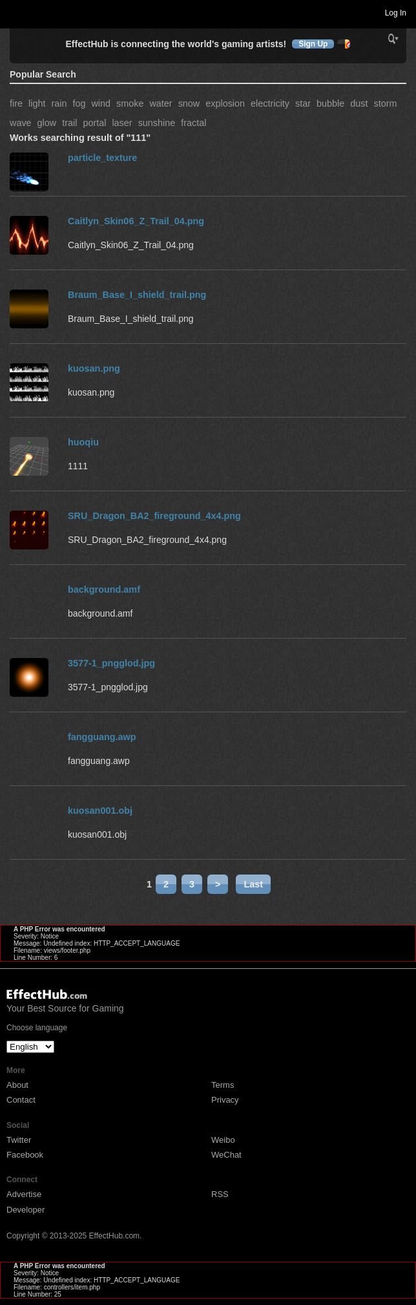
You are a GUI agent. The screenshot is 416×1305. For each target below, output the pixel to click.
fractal (193, 123)
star (303, 103)
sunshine (157, 123)
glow (47, 123)
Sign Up (313, 43)
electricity (270, 103)
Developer (25, 1210)
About (17, 1085)
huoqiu (83, 442)
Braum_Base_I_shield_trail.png (137, 295)
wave (21, 123)
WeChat (226, 1155)
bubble (330, 103)
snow (189, 103)
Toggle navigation (15, 12)
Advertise (23, 1194)
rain (59, 103)
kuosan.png (94, 368)
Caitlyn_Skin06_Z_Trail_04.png (136, 221)
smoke (129, 103)
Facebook (24, 1155)
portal (94, 123)
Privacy (225, 1100)
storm (385, 103)
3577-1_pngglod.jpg (111, 663)
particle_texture (102, 158)
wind (100, 103)
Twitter (18, 1140)
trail (69, 123)
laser (122, 123)
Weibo (223, 1140)
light (36, 103)
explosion (225, 103)
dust (359, 103)
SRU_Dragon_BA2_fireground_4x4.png (154, 516)
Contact (21, 1100)
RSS (220, 1194)
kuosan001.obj (100, 810)
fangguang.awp (102, 737)
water (160, 103)
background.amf (104, 589)
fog (78, 103)
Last (253, 884)
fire (16, 103)
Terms (222, 1085)
